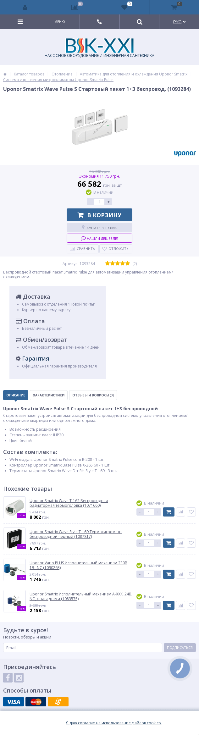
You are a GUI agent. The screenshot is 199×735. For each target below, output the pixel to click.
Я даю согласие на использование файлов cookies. (114, 723)
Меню (59, 21)
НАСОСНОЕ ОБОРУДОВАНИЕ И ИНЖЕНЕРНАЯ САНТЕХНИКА (99, 48)
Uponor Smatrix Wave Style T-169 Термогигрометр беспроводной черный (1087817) (76, 534)
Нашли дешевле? (99, 238)
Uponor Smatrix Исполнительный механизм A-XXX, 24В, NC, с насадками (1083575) (81, 596)
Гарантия (35, 358)
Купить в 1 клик (99, 227)
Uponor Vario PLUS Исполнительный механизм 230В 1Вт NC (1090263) (78, 565)
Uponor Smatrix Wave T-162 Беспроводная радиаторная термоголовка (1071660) (69, 503)
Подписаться (180, 647)
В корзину (99, 215)
